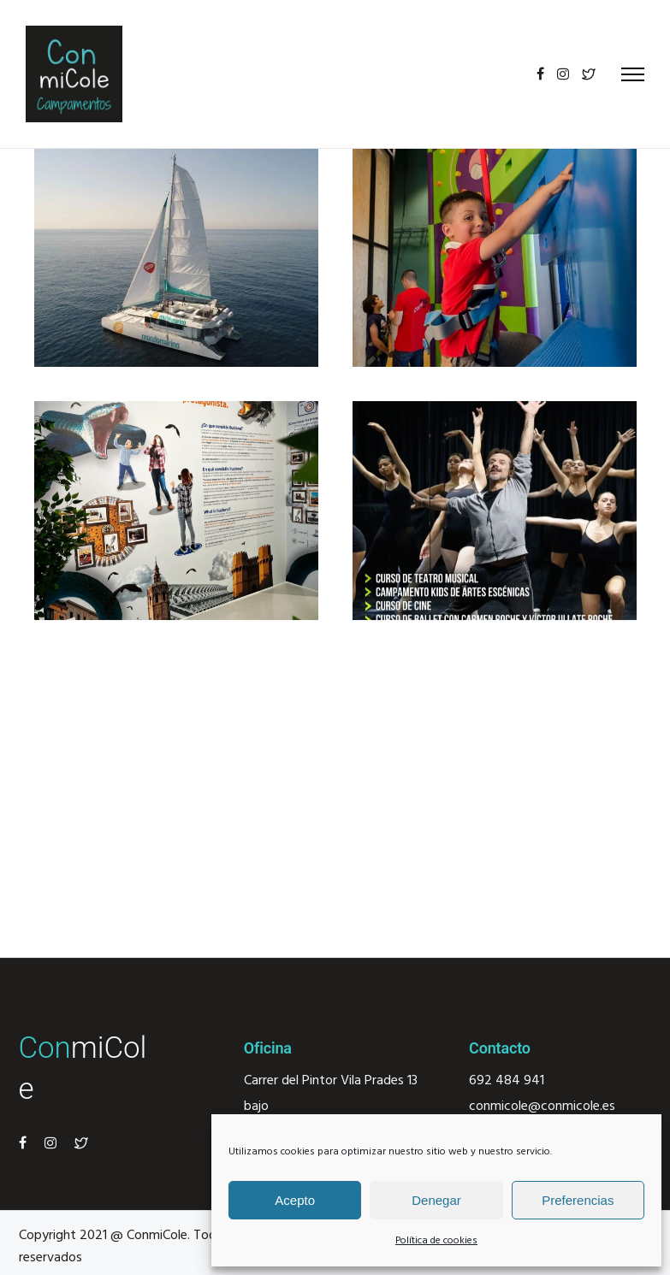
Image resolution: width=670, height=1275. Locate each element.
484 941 (518, 1081)
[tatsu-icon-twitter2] (589, 74)
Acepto (295, 1200)
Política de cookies (436, 1240)
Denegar (436, 1200)
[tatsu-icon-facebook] (540, 74)
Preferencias (578, 1200)
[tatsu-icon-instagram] (563, 74)
